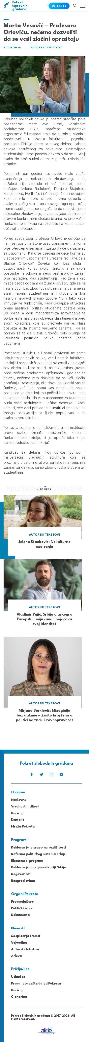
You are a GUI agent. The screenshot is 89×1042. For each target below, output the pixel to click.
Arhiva (16, 956)
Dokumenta (20, 915)
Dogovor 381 (21, 874)
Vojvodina (19, 942)
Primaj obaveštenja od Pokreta (36, 983)
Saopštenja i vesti (25, 936)
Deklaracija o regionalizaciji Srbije (38, 867)
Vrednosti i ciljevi (25, 806)
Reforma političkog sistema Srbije (38, 854)
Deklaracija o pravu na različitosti (38, 847)
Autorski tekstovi (45, 47)
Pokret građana (20, 6)
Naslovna (18, 800)
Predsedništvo (22, 901)
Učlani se (18, 977)
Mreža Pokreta (23, 826)
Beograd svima (23, 881)
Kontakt (17, 820)
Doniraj (17, 813)
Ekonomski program (27, 861)
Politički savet (22, 908)
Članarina (19, 997)
